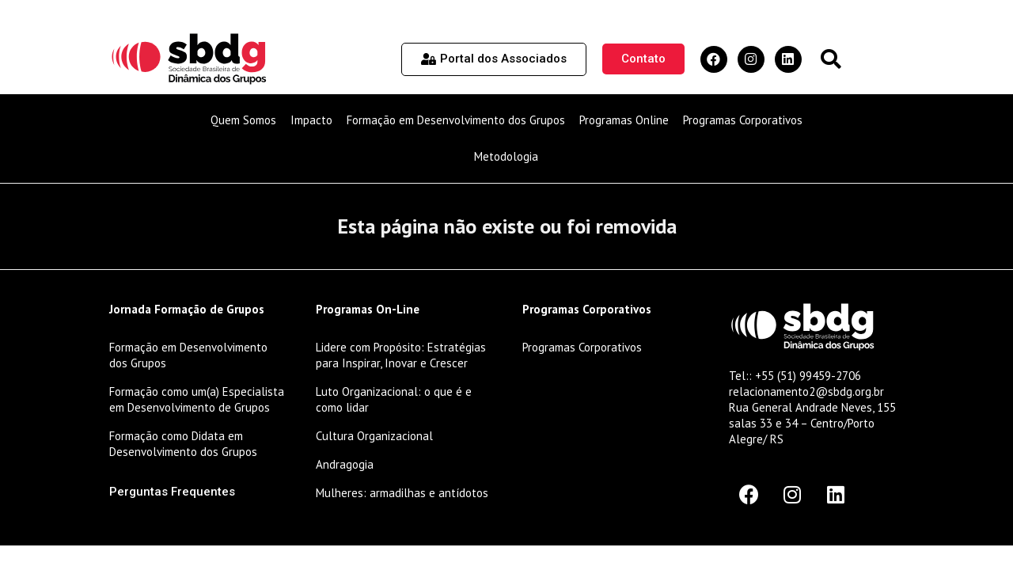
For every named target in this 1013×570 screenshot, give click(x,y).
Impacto (311, 119)
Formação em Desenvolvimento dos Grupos (456, 119)
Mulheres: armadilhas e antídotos (402, 492)
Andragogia (345, 464)
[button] (831, 59)
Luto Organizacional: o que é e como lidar (394, 399)
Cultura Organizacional (374, 435)
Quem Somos (243, 119)
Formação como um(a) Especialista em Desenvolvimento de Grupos (196, 399)
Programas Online (624, 119)
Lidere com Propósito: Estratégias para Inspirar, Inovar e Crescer (401, 355)
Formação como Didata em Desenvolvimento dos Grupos (183, 443)
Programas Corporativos (742, 119)
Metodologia (506, 156)
